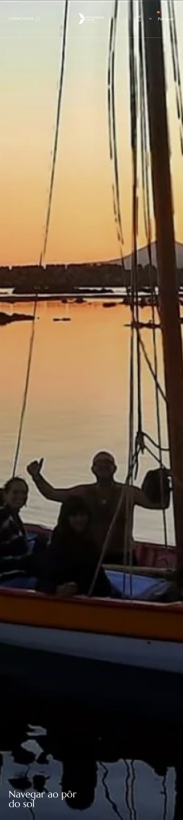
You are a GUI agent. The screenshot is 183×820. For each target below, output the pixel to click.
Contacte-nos (21, 18)
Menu (138, 18)
